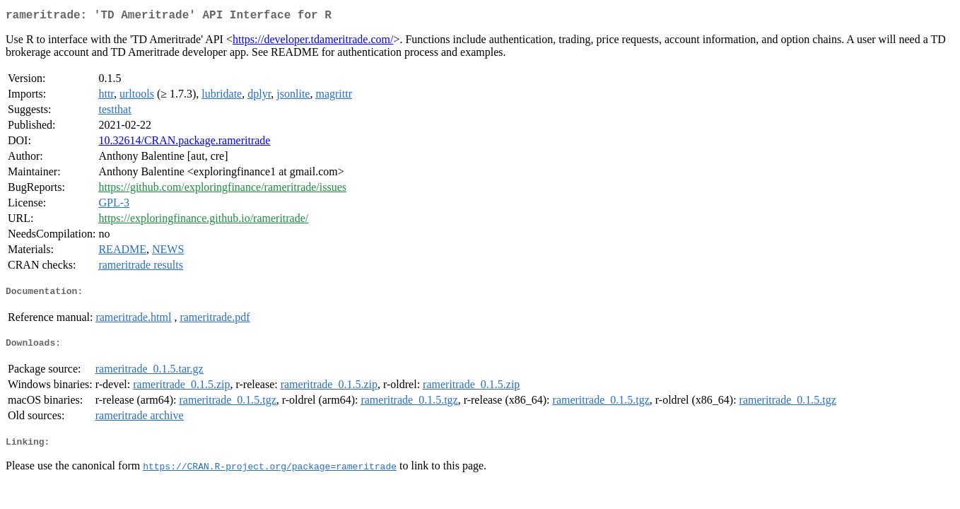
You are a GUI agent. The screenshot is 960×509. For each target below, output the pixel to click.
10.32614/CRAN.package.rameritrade (184, 143)
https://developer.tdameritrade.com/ (313, 42)
